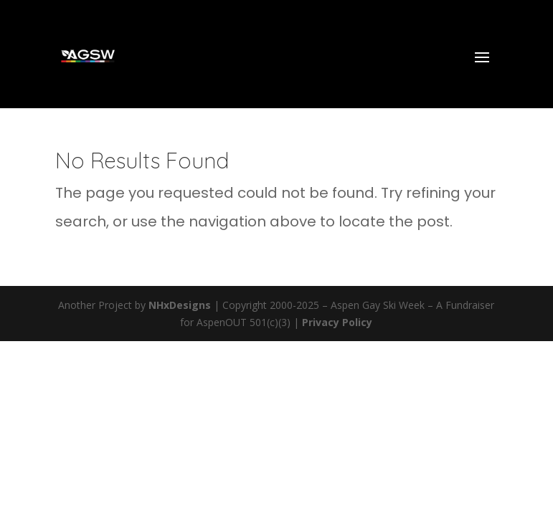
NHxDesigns (179, 305)
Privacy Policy (337, 322)
